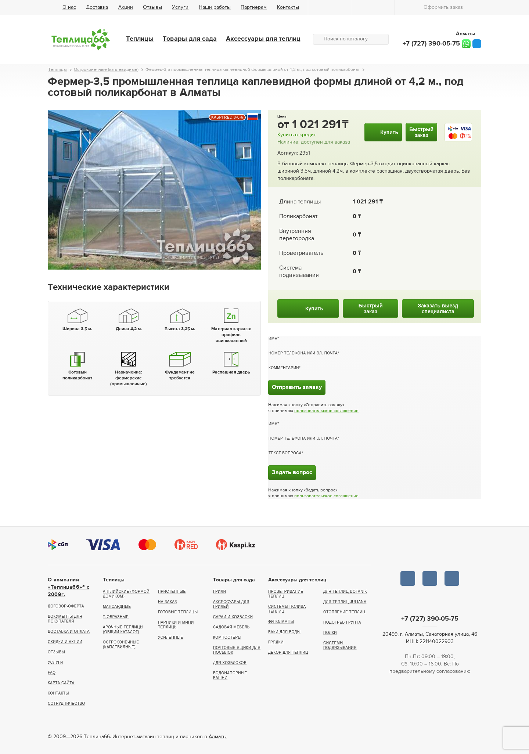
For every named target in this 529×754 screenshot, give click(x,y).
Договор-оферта (66, 606)
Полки (330, 633)
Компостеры (227, 637)
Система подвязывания (299, 271)
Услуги (180, 7)
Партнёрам (254, 7)
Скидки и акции (65, 642)
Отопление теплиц (344, 612)
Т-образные (116, 617)
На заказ (167, 602)
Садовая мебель (231, 627)
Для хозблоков (229, 663)
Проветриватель (301, 253)
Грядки (276, 642)
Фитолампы (281, 622)
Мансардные (117, 607)
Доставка (97, 7)
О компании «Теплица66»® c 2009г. (68, 587)
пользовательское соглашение (326, 411)
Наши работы (215, 7)
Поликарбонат (298, 217)
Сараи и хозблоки (233, 617)
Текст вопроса (285, 453)
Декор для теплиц (288, 652)
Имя (273, 338)
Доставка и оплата (69, 631)
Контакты (288, 7)
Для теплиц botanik (345, 591)
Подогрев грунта (342, 622)
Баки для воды (284, 632)
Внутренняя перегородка (296, 235)
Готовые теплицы (178, 612)
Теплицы (140, 39)
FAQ (52, 673)
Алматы (218, 736)
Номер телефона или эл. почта (303, 353)
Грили (219, 591)
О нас (69, 7)
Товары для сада (190, 39)
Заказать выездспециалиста (438, 308)
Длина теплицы (300, 202)
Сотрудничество (66, 703)
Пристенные (172, 591)
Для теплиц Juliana (344, 602)
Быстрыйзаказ (421, 132)
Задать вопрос (292, 473)
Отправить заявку (297, 387)
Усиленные (170, 637)
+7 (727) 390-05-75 (431, 43)
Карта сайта (61, 683)
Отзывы (152, 7)
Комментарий (284, 368)
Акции (125, 7)
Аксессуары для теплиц (263, 39)
